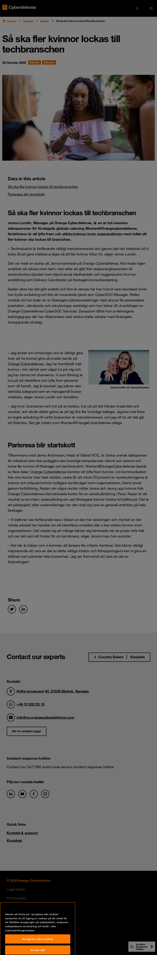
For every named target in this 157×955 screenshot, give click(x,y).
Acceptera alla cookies (37, 949)
